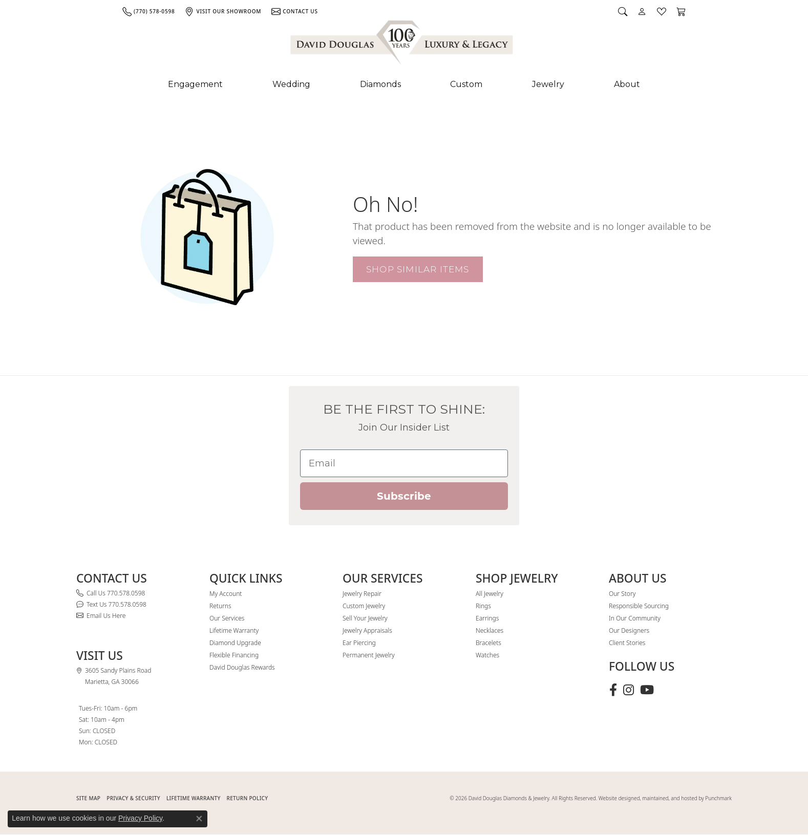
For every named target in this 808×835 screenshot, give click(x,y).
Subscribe (404, 496)
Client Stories (627, 642)
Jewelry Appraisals (367, 630)
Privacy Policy (140, 818)
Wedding (291, 84)
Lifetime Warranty (234, 630)
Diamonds (380, 84)
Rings (483, 606)
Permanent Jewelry (369, 655)
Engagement (195, 84)
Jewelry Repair (362, 593)
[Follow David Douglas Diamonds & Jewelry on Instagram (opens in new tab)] (628, 690)
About (627, 84)
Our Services (226, 618)
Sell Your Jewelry (365, 618)
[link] (148, 11)
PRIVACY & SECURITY (133, 798)
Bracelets (488, 642)
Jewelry (548, 84)
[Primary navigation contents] (404, 84)
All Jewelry (489, 593)
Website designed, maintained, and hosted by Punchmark (665, 798)
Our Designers (629, 630)
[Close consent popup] (199, 819)
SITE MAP (88, 798)
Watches (487, 655)
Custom (466, 84)
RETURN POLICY (247, 798)
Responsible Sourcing (639, 606)
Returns (220, 606)
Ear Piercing (359, 642)
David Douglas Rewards (242, 667)
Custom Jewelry (364, 606)
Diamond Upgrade (235, 642)
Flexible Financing (234, 655)
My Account (225, 593)
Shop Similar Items (418, 269)
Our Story (622, 593)
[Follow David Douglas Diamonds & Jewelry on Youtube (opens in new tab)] (647, 690)
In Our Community (635, 618)
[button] (622, 11)
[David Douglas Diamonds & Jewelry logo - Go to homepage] (402, 44)
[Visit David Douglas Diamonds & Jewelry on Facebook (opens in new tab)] (613, 690)
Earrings (487, 618)
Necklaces (489, 630)
